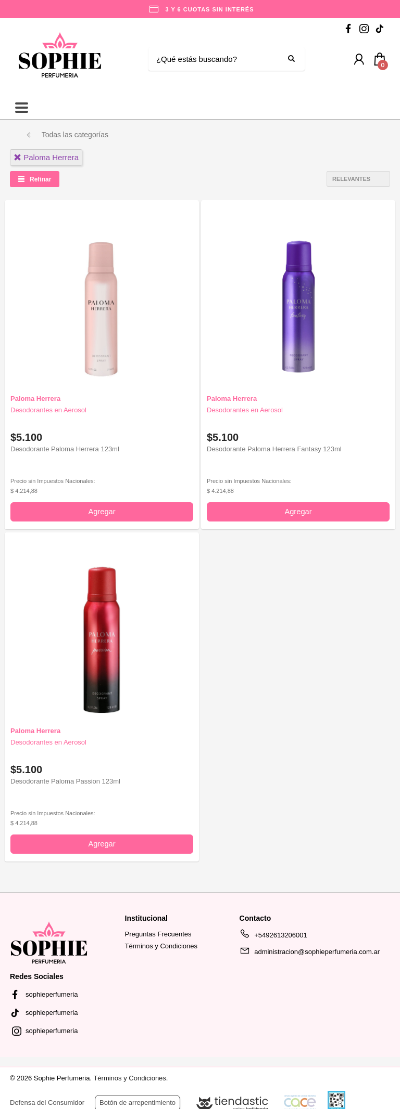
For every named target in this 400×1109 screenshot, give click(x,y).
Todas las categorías (75, 135)
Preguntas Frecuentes (158, 934)
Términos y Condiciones (161, 946)
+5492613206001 (273, 937)
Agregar (101, 511)
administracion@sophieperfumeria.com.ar (310, 953)
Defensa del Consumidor (47, 1102)
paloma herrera (46, 157)
